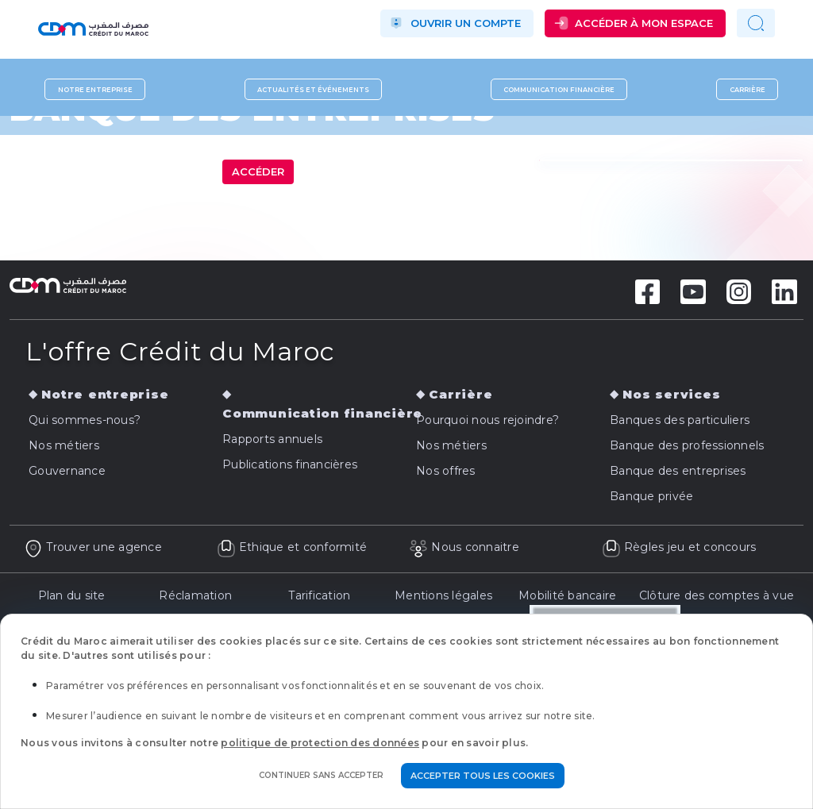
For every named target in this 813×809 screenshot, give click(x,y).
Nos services (671, 394)
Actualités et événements (313, 89)
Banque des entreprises (678, 471)
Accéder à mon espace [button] (644, 23)
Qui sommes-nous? (85, 420)
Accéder (258, 171)
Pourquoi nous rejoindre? (487, 420)
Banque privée (651, 496)
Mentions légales (443, 595)
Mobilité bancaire (567, 595)
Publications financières (289, 464)
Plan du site (72, 595)
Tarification (319, 595)
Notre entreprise (95, 89)
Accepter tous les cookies (482, 775)
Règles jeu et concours (679, 547)
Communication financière (559, 89)
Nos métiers (64, 445)
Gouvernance (67, 471)
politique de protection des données (320, 743)
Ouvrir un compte (465, 23)
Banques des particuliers (679, 420)
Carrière (747, 89)
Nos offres (446, 471)
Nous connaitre (464, 547)
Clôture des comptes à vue (716, 595)
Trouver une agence (93, 547)
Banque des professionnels (687, 445)
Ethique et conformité (292, 547)
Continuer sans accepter (321, 775)
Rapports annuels (272, 439)
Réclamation (195, 595)
